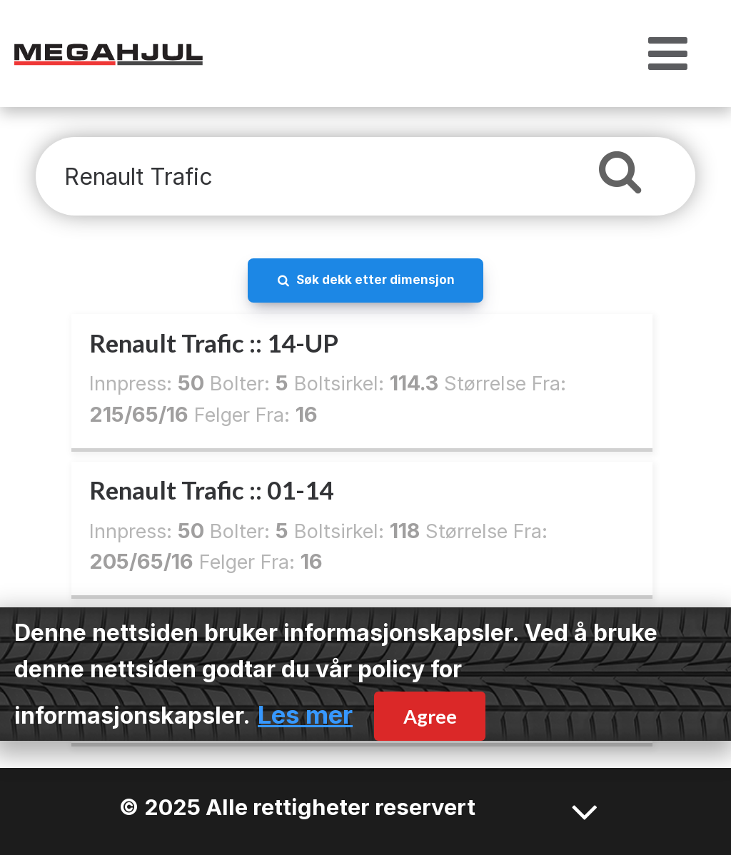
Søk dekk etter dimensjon (375, 279)
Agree (430, 716)
